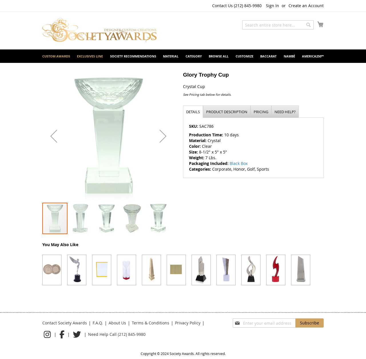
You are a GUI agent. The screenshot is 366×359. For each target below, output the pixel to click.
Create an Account (306, 5)
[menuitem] (56, 56)
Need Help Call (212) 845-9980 (117, 334)
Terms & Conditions (150, 323)
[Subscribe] (309, 323)
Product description (226, 111)
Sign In (272, 5)
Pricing (261, 111)
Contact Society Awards (64, 323)
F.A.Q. (98, 323)
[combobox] (278, 24)
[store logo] (99, 30)
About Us (117, 323)
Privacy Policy (187, 323)
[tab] (193, 111)
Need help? (285, 111)
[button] (53, 136)
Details (193, 111)
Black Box (239, 163)
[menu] (183, 56)
